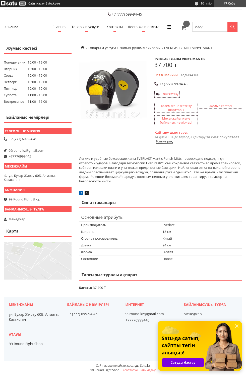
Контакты (114, 26)
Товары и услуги (85, 26)
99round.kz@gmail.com (26, 150)
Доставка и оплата (143, 26)
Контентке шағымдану (139, 370)
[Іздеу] (232, 27)
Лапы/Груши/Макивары (139, 47)
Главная (59, 26)
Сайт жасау (36, 3)
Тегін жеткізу (169, 94)
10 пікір (206, 3)
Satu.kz (145, 365)
